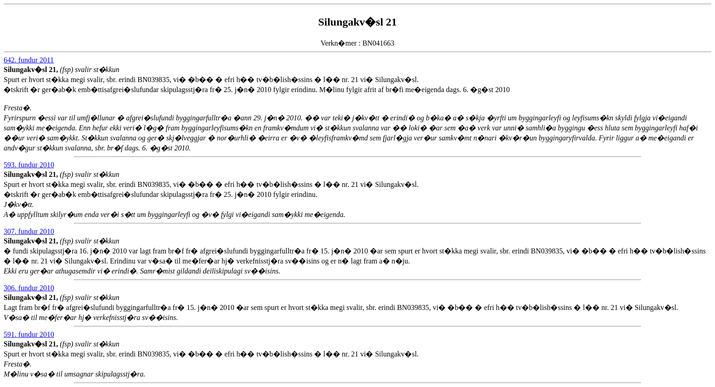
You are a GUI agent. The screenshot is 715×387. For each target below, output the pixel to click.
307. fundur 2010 (29, 231)
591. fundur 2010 (29, 334)
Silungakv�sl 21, (32, 69)
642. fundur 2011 (29, 60)
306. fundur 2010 (29, 288)
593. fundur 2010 (29, 165)
